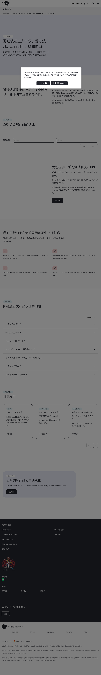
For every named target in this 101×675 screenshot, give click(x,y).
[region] (51, 77)
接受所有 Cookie (59, 83)
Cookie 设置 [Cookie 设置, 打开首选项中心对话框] (43, 83)
